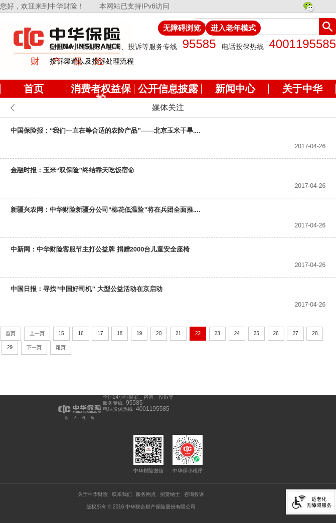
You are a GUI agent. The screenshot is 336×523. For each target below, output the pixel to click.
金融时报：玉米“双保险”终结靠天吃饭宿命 (72, 170)
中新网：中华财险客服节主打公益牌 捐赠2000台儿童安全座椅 (100, 249)
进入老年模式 (233, 28)
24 (237, 333)
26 (276, 333)
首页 (11, 333)
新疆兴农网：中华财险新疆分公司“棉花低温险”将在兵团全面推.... (105, 209)
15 (61, 333)
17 (100, 333)
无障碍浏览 (182, 28)
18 (119, 333)
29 (10, 347)
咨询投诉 (194, 494)
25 (256, 333)
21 (178, 333)
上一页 (37, 333)
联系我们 (122, 494)
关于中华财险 (93, 494)
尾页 (61, 347)
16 (80, 333)
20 (158, 333)
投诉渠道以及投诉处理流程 (92, 61)
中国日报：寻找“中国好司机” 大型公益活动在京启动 (86, 289)
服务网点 (146, 494)
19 (139, 333)
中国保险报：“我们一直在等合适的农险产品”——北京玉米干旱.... (105, 130)
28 (314, 333)
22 (198, 333)
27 (295, 333)
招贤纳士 (170, 494)
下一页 (34, 347)
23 (217, 333)
